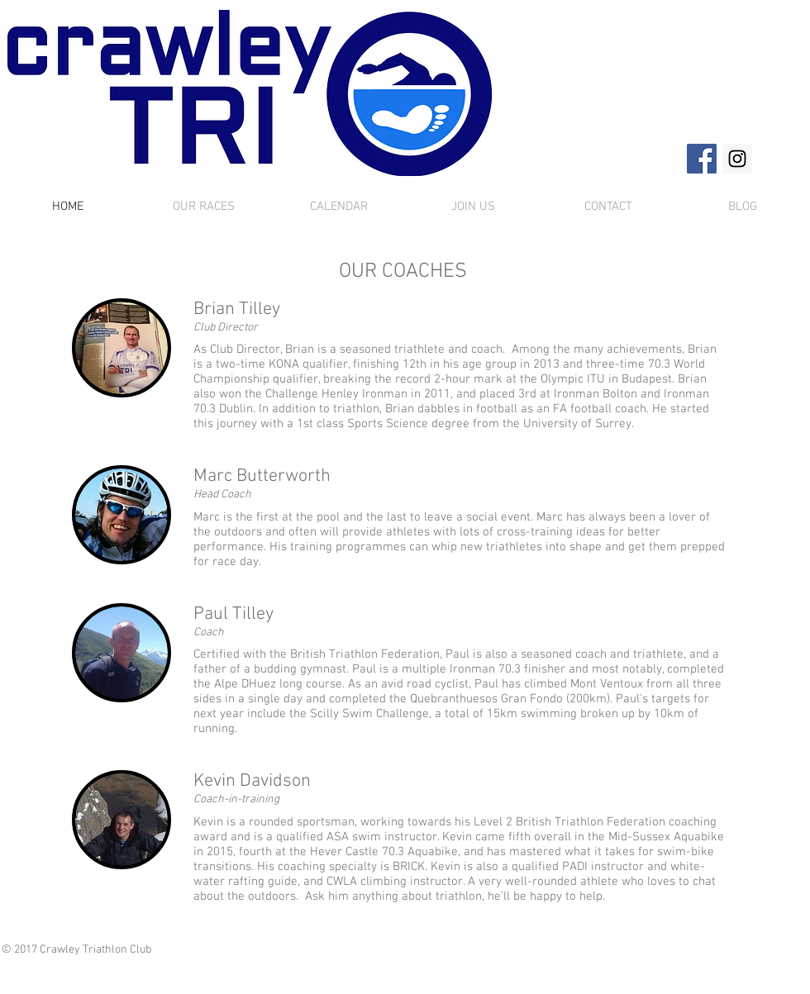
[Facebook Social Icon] (702, 159)
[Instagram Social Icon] (737, 159)
